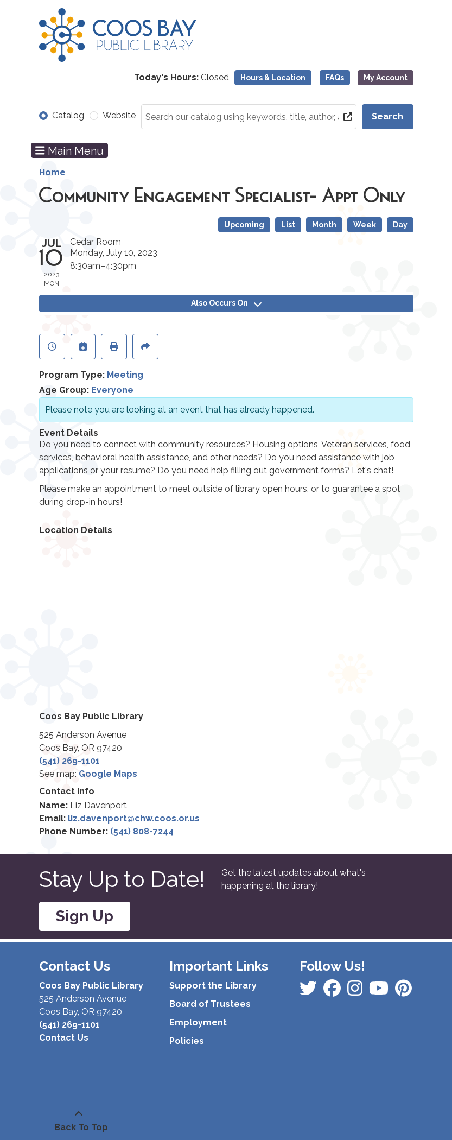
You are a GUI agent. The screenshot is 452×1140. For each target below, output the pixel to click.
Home (52, 172)
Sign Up (84, 916)
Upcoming (244, 224)
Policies (186, 1041)
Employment (198, 1022)
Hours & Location (272, 77)
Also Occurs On (226, 303)
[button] (181, 77)
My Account (386, 77)
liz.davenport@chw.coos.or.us (134, 818)
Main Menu (69, 150)
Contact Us (63, 1038)
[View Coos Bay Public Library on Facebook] (309, 991)
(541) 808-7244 (142, 831)
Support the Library (213, 985)
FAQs (335, 77)
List (288, 224)
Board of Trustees (210, 1004)
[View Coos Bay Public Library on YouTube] (403, 991)
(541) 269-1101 (69, 761)
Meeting (125, 375)
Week (364, 224)
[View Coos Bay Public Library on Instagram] (333, 991)
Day (400, 224)
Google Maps (108, 774)
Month (324, 224)
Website (119, 115)
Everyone (112, 390)
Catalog (68, 115)
